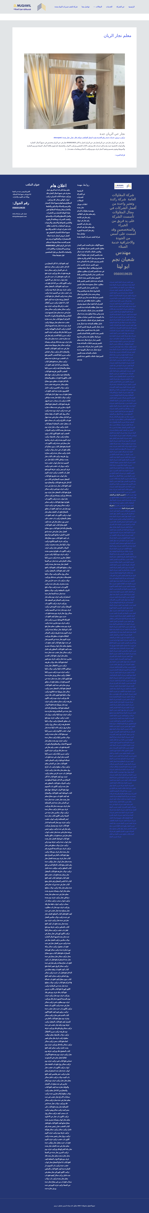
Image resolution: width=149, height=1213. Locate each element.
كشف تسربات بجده (115, 453)
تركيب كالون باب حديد (64, 1009)
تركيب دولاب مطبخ (51, 888)
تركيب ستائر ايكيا (51, 930)
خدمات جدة (110, 137)
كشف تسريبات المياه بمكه (121, 696)
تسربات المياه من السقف (127, 346)
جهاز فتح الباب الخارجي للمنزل (58, 855)
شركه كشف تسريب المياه (128, 830)
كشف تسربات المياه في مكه (121, 373)
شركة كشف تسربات (127, 432)
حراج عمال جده (86, 340)
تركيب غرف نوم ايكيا (61, 554)
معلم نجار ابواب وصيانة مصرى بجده (57, 891)
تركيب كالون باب (60, 515)
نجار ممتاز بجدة (63, 875)
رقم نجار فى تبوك (83, 220)
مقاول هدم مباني (88, 337)
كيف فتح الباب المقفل (57, 571)
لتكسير (68, 222)
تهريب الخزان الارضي (120, 771)
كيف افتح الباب (65, 486)
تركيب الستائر (59, 296)
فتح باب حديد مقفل (63, 1143)
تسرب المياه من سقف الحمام (124, 461)
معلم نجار (67, 1080)
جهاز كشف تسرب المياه (119, 669)
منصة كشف (121, 725)
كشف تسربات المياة (119, 443)
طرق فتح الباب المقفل (63, 492)
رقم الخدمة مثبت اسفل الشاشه (94, 137)
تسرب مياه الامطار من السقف (118, 421)
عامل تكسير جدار (96, 346)
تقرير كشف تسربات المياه (117, 658)
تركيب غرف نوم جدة (56, 410)
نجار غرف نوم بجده (63, 806)
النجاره (51, 193)
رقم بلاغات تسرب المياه (127, 294)
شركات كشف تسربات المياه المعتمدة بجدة (122, 704)
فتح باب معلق (49, 682)
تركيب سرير (62, 943)
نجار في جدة (60, 884)
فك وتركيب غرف (53, 273)
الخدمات (111, 7)
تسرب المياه (122, 569)
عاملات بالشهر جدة (89, 356)
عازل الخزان (117, 709)
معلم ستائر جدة (62, 384)
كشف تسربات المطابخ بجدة (125, 768)
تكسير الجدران (92, 271)
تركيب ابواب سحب (63, 901)
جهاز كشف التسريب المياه (121, 615)
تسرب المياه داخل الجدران (117, 531)
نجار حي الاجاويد (50, 280)
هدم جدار (95, 310)
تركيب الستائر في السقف (56, 600)
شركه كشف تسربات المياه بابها (126, 647)
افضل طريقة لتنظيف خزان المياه (119, 564)
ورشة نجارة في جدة (64, 832)
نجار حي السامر (54, 763)
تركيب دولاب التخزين (61, 388)
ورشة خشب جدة (51, 384)
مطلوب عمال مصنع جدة (94, 284)
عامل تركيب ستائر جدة (55, 267)
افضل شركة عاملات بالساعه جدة (88, 320)
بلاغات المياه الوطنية (124, 580)
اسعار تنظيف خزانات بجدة (128, 354)
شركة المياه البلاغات (122, 731)
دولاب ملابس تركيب (62, 940)
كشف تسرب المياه (118, 650)
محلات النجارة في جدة (63, 561)
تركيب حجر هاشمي (58, 1074)
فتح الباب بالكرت (55, 989)
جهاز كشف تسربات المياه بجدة (118, 523)
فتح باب (54, 924)
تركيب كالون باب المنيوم (53, 786)
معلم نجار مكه (50, 338)
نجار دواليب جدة (50, 861)
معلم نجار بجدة (62, 1178)
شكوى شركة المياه (118, 510)
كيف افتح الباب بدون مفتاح (56, 538)
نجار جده (52, 319)
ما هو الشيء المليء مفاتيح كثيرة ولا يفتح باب (57, 534)
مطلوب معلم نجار (53, 626)
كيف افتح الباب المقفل (56, 286)
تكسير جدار (90, 288)
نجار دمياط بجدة (55, 629)
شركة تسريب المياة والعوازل (125, 383)
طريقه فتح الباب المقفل (53, 871)
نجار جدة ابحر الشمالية (53, 803)
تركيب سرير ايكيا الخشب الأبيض (58, 355)
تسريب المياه (113, 766)
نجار (72, 137)
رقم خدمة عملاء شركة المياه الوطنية (120, 329)
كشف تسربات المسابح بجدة (125, 766)
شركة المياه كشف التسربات (121, 739)
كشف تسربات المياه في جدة (117, 811)
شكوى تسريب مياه (115, 591)
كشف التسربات (117, 755)
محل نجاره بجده (64, 1156)
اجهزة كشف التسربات (124, 666)
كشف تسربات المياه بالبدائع (121, 682)
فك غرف (48, 695)
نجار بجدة (66, 137)
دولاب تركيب (49, 450)
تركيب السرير (63, 1152)
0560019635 (21, 207)
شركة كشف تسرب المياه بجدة (121, 601)
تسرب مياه (116, 375)
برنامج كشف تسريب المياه (121, 723)
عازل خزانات (120, 806)
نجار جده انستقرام (55, 1071)
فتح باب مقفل (59, 682)
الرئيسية (132, 7)
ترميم (117, 137)
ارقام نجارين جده (55, 1093)
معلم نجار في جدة (65, 835)
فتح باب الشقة (53, 1064)
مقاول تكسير (99, 248)
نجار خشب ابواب (51, 832)
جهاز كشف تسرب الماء (128, 634)
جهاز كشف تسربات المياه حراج (124, 399)
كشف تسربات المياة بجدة (117, 292)
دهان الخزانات (117, 332)
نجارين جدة (61, 557)
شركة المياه (121, 418)
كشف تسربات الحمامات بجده (125, 655)
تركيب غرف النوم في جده (54, 1185)
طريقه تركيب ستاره (64, 701)
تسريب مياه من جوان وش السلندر (123, 424)
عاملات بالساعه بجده (89, 353)
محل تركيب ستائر (64, 956)
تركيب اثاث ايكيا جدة (55, 727)
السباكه (61, 206)
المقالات (100, 7)
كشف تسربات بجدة (115, 496)
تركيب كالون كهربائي (62, 933)
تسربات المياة (126, 370)
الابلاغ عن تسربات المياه (119, 752)
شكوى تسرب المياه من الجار (118, 760)
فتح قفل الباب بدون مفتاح (56, 446)
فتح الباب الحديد (50, 656)
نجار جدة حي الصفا (51, 1152)
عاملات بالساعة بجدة (84, 343)
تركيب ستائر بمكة (51, 946)
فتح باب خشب (58, 747)
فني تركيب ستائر (51, 489)
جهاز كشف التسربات (115, 741)
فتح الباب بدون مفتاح (52, 528)
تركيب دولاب (52, 587)
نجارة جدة (58, 391)
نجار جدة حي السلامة (64, 711)
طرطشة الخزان (119, 677)
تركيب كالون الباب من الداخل (60, 283)
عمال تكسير (95, 327)
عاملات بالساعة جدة (84, 310)
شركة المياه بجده (118, 720)
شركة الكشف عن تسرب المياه (118, 381)
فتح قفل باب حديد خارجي (54, 276)
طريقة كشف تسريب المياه (121, 572)
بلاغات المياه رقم (120, 795)
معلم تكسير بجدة (88, 278)
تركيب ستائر (65, 309)
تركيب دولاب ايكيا (64, 397)
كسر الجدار (81, 245)
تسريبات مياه (121, 386)
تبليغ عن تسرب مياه (119, 362)
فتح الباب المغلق (54, 783)
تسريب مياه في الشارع (125, 674)
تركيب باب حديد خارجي (56, 580)
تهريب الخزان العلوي (122, 838)
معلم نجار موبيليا (55, 322)
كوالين (62, 200)
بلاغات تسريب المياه (126, 736)
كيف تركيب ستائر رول (52, 1113)
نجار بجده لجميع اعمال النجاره (55, 937)
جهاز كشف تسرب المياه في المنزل (123, 628)
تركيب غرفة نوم (53, 927)
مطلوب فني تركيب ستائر (54, 1002)
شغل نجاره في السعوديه (53, 1058)
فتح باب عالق (54, 835)
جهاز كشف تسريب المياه (129, 332)
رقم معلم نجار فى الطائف (86, 214)
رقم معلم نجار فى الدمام (85, 227)
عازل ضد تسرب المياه (124, 348)
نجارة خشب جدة (61, 338)
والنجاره (68, 209)
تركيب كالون (49, 698)
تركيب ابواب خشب (52, 819)
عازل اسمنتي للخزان (122, 529)
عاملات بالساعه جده (88, 251)
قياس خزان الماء (117, 378)
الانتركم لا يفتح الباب (62, 319)
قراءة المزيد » (120, 154)
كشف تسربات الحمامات (127, 359)
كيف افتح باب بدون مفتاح (57, 796)
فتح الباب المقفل (59, 688)
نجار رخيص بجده (55, 1136)
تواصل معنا (88, 7)
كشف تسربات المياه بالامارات (122, 303)
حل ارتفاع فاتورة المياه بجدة (117, 631)
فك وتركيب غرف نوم (52, 306)
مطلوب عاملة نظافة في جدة (90, 301)
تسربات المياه (113, 706)
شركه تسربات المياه (127, 709)
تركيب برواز (65, 1136)
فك (75, 137)
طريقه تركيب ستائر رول (58, 724)
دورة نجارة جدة (54, 358)
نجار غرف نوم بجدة (57, 613)
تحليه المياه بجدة (124, 639)
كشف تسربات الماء (123, 714)
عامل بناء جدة (95, 330)
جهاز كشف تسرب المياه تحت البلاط (125, 504)
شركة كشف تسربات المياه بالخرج (119, 822)
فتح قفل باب (52, 959)
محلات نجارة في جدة (55, 417)
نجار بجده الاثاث (61, 430)
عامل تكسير (89, 281)
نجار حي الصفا (50, 561)
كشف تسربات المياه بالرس (125, 784)
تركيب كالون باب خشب (56, 1067)
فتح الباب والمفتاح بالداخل (54, 708)
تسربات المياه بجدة (119, 440)
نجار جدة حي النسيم (56, 610)
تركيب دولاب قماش (52, 352)
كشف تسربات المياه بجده (123, 316)
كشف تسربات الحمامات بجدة (122, 391)
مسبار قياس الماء (126, 313)
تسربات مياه (128, 440)
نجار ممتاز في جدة (63, 443)
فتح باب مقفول (62, 946)
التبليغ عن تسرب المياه (120, 545)
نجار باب (53, 907)
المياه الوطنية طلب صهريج (125, 825)
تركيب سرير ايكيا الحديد (62, 335)
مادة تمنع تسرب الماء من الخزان (119, 491)
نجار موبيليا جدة (60, 691)
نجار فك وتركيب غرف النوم (54, 332)
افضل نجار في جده (51, 943)
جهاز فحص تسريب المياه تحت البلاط (120, 733)
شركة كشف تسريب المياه (117, 661)
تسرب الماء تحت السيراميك (126, 494)
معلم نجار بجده (52, 1156)
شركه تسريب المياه (115, 844)
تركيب (122, 137)
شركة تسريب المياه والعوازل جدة (119, 429)
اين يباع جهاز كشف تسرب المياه (118, 717)
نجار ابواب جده (61, 476)
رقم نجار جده (54, 584)
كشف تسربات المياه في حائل (128, 701)
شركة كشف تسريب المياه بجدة (126, 486)
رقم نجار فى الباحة (83, 217)
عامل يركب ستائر (60, 1175)
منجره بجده (49, 551)
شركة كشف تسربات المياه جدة (118, 343)
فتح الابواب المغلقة (55, 1159)
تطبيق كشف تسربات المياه (117, 467)
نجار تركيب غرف (51, 548)
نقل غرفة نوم (54, 289)
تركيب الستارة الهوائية (57, 329)
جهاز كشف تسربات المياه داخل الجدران (121, 663)
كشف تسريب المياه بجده (120, 464)
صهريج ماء (112, 653)
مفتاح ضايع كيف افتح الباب (60, 1123)
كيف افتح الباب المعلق (60, 649)
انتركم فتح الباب (64, 982)
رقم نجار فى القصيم (84, 224)
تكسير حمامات (87, 317)
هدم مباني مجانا (98, 314)
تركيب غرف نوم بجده (59, 741)
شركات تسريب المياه (119, 405)
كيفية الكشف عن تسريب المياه (122, 556)
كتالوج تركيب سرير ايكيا (53, 731)
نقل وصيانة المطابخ (57, 209)
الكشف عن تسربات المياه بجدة (125, 588)
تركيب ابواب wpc (56, 904)
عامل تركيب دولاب (61, 427)
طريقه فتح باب (65, 273)
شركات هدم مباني (83, 346)
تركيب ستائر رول (64, 1064)
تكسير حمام (85, 330)
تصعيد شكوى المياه (121, 653)
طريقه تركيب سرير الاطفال (55, 1031)
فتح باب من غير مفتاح (59, 1182)
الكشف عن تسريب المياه (116, 698)
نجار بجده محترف (55, 544)
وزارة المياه (112, 553)
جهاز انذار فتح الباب (52, 394)
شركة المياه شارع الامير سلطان (118, 626)
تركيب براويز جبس (51, 829)
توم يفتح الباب (62, 734)
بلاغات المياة (117, 790)
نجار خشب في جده (51, 910)
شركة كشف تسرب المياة (117, 763)
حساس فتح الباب (65, 1061)
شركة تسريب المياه (118, 793)
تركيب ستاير (49, 502)
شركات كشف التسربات (128, 814)
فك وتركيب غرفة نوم (52, 1051)
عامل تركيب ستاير (58, 1048)
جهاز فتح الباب (59, 502)
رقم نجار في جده (64, 829)
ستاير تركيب (55, 375)
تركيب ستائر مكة (66, 1044)
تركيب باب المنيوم (53, 1165)
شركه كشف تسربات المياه (125, 327)
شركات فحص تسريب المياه (126, 706)
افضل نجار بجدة (62, 564)
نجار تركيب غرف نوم (55, 659)
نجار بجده (60, 924)
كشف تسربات (113, 494)
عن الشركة (121, 7)
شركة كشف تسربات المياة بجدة (122, 636)
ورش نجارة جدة (50, 675)
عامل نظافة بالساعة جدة (93, 323)
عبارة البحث (89, 245)
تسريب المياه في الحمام (124, 596)
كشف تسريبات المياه (123, 321)
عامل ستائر (49, 1077)
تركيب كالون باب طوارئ (62, 551)
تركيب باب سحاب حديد (57, 401)
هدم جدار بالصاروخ (88, 294)
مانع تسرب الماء (120, 364)
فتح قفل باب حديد (60, 973)
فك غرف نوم (55, 992)
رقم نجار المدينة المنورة (85, 230)
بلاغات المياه (120, 758)
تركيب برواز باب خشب (60, 466)
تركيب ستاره (56, 976)
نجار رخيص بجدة (54, 1126)
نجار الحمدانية (53, 822)
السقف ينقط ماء (121, 434)
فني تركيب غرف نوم (52, 1061)
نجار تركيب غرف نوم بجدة (54, 897)
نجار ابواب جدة (62, 280)
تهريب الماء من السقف (116, 644)
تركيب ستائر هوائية (51, 1129)
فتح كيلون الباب (66, 678)
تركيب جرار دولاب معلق (59, 845)
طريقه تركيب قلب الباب (56, 456)
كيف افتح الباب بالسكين (53, 1169)
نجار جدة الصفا (56, 593)
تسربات (131, 714)
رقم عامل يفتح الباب (64, 865)
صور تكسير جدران (92, 265)
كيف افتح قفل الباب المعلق (62, 914)
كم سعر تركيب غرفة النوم (56, 469)
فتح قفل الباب (56, 878)
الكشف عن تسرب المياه (128, 499)
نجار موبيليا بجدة (54, 345)
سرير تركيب (52, 620)
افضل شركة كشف (115, 712)
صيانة (80, 137)
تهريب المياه (132, 529)
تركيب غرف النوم (51, 472)
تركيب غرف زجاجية (52, 440)
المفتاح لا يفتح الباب (52, 423)
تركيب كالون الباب (57, 816)
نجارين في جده (59, 407)
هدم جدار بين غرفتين (84, 297)
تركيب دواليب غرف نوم (55, 718)
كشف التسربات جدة (119, 335)
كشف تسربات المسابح (120, 539)
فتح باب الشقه (57, 512)
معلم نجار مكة (62, 770)
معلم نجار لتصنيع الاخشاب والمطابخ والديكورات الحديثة (58, 744)
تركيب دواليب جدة (55, 868)
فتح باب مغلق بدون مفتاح (54, 381)
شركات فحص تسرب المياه (122, 408)
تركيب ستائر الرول (61, 966)
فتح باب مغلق (58, 636)
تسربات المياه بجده (115, 499)
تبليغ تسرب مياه (114, 701)
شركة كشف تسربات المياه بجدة (69, 7)
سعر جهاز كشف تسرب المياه (122, 340)
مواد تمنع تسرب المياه (120, 779)
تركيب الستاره (53, 760)
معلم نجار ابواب (62, 656)
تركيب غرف (59, 1038)
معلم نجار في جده (54, 522)
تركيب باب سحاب (53, 420)
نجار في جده (49, 486)
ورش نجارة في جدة (62, 685)
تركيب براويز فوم (62, 1012)
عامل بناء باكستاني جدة (85, 261)
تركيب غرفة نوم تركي (52, 842)
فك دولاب (53, 662)
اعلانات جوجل (82, 204)
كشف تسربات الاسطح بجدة (126, 456)
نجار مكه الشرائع (66, 1149)
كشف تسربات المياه (124, 679)
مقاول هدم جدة (86, 314)
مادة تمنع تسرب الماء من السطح (119, 397)
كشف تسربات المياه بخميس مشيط (124, 469)
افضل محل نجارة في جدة (57, 531)
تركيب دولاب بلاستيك (57, 437)
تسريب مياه (116, 359)
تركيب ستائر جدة (51, 270)
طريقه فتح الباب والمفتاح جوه (55, 482)
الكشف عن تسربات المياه (123, 480)
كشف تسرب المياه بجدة (120, 787)
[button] (97, 7)
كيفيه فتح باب (49, 1175)
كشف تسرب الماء (119, 305)
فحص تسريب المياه (115, 526)
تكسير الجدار (94, 255)
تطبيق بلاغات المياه (127, 496)
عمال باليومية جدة (83, 350)
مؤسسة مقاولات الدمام (85, 211)
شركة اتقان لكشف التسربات (123, 583)
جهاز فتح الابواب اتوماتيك (60, 790)
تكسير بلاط (81, 281)
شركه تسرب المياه (119, 300)
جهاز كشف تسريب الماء (129, 688)
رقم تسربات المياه (130, 661)
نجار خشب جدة (56, 799)
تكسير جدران (90, 248)
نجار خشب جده (56, 652)
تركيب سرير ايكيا (51, 557)
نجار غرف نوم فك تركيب (53, 852)
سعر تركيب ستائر (51, 1041)
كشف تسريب (116, 618)
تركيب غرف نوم (62, 489)
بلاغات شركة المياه (122, 475)
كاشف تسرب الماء (123, 389)
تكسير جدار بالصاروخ (92, 274)
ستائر (57, 200)
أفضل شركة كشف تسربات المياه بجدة (120, 356)
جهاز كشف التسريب (121, 607)
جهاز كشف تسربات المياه (121, 413)
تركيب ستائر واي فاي (64, 1028)
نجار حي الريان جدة (112, 133)
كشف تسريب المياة (115, 814)
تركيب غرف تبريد (63, 672)
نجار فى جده (63, 509)
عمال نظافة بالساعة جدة (90, 307)
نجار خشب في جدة (51, 1025)
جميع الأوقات (99, 245)
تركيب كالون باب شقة (52, 1005)
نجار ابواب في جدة (57, 757)
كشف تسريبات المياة (127, 744)
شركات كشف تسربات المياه (117, 459)
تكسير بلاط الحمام (88, 333)
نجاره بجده (53, 734)
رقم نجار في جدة (51, 963)
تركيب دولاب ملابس (61, 812)
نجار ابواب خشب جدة (52, 463)
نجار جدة (57, 486)
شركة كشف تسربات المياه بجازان (122, 534)
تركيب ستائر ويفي (63, 505)
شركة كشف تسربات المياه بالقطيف (120, 828)
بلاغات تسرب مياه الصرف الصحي (123, 566)
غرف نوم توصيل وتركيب (53, 825)
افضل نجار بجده (50, 839)
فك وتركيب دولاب (61, 1103)
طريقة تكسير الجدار (84, 327)
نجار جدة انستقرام (64, 959)
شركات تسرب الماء (123, 308)
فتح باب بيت (63, 394)
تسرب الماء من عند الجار (120, 747)
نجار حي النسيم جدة (56, 293)
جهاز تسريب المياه (130, 502)
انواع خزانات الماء (126, 453)
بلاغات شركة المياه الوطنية (120, 558)
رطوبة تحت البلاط (121, 833)
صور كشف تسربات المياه (125, 289)
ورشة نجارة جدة (57, 299)
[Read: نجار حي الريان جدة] (74, 91)
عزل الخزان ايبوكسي (127, 526)
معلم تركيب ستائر (54, 309)
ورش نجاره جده (50, 1188)
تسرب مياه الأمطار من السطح (118, 483)
